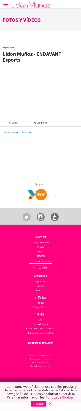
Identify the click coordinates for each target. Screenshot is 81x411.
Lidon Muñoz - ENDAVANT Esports (32, 57)
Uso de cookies (40, 362)
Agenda (40, 251)
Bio (40, 319)
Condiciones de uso (40, 359)
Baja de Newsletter (40, 366)
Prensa (40, 302)
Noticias (40, 290)
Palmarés (40, 255)
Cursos (40, 285)
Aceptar (39, 404)
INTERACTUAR (40, 267)
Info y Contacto (41, 242)
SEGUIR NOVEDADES (40, 261)
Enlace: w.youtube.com (17, 132)
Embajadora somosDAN (40, 333)
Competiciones (41, 281)
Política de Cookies (59, 397)
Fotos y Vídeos (40, 307)
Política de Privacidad (40, 355)
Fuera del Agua (40, 324)
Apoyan (39, 184)
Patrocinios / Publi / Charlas (40, 328)
